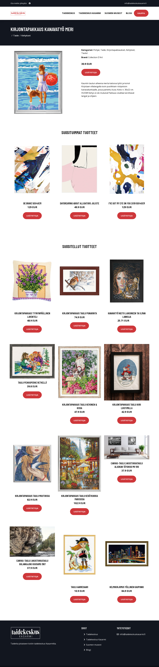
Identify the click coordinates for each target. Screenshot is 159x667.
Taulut (84, 53)
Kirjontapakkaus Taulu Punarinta (79, 313)
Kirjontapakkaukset (116, 50)
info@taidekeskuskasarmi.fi (135, 3)
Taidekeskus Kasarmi (90, 13)
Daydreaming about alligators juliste (79, 203)
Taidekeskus (68, 13)
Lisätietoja (91, 72)
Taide (16, 35)
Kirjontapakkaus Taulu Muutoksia (32, 495)
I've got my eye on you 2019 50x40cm (127, 203)
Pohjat (96, 50)
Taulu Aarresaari (79, 587)
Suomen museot (113, 13)
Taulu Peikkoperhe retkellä (32, 382)
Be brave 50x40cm (32, 203)
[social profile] (30, 3)
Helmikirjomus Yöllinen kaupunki (127, 587)
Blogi (129, 13)
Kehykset (26, 35)
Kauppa (141, 13)
